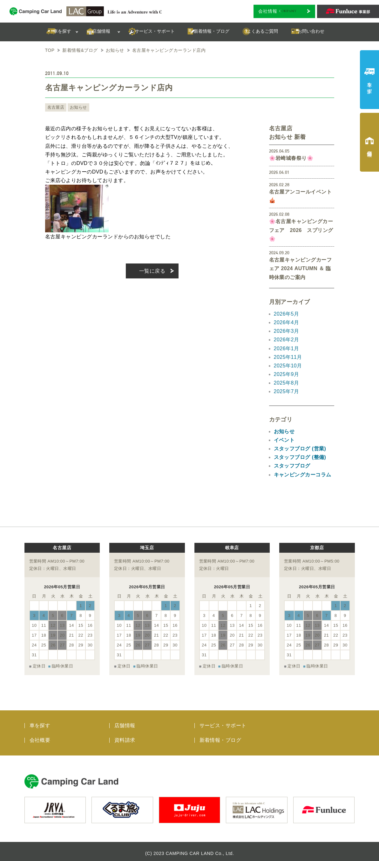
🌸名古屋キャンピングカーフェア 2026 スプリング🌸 (301, 230)
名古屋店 (55, 107)
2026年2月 (286, 339)
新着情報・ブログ (220, 736)
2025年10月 (288, 365)
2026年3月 (286, 331)
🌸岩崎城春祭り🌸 (291, 158)
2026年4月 (286, 322)
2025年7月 (286, 391)
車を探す (40, 722)
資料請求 (124, 736)
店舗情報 (124, 722)
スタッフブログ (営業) (300, 448)
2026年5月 (286, 314)
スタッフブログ (292, 465)
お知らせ (77, 107)
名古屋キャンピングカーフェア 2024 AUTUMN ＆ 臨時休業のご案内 (300, 268)
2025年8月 (286, 383)
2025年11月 (288, 357)
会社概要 (40, 736)
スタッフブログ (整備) (300, 457)
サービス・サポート (223, 722)
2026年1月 (286, 348)
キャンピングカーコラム (302, 474)
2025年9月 (286, 374)
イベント (284, 440)
